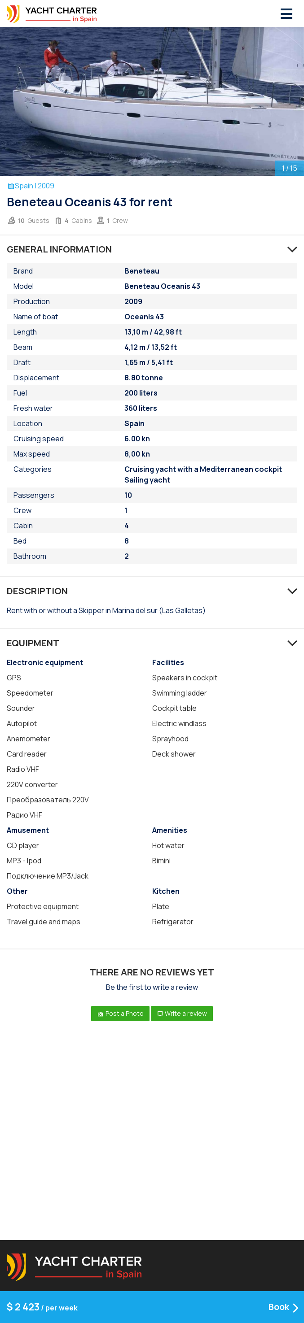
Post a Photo (120, 1013)
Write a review (182, 1013)
